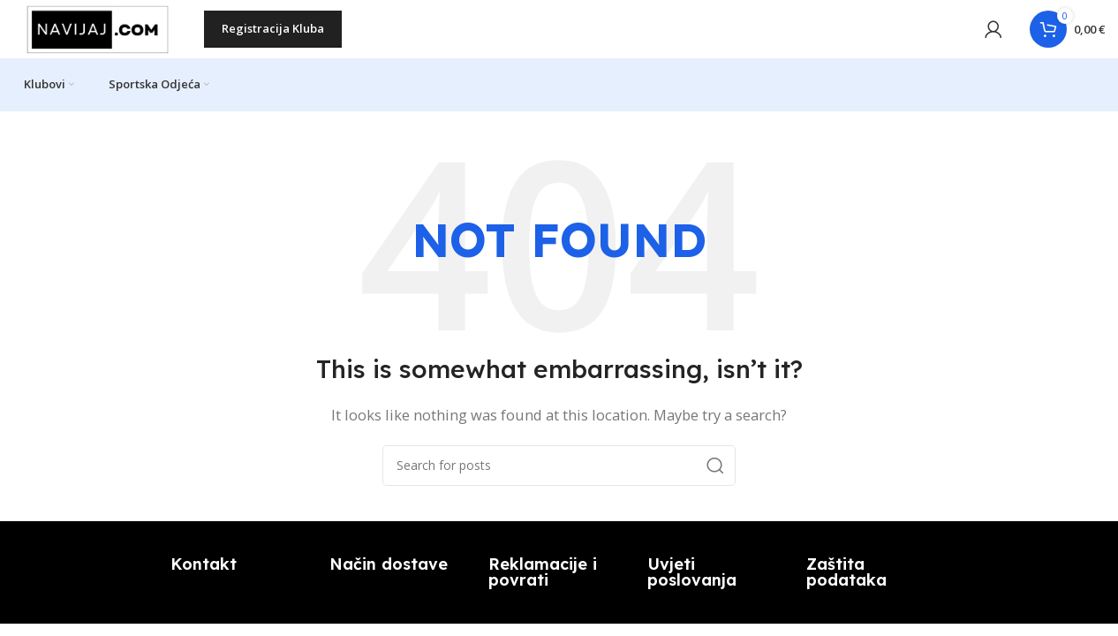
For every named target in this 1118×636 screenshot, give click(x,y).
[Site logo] (101, 33)
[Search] (559, 478)
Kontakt (203, 576)
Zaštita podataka (846, 584)
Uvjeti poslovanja (692, 584)
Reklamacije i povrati (542, 584)
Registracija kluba (276, 34)
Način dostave (388, 576)
